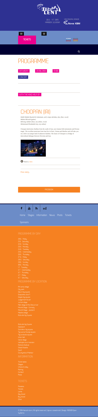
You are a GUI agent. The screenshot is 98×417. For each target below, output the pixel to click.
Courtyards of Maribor (25, 353)
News (52, 215)
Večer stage (22, 340)
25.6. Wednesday (24, 252)
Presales (21, 386)
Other (20, 399)
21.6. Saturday (23, 241)
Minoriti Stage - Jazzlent (26, 310)
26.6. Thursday (23, 254)
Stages (31, 215)
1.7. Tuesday (22, 267)
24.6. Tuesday (23, 249)
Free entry (25, 172)
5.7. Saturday (23, 278)
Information (42, 215)
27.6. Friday (22, 257)
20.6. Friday (22, 239)
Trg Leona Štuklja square (27, 332)
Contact (21, 372)
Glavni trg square (24, 292)
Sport (20, 350)
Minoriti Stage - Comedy (26, 307)
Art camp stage (23, 287)
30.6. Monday (23, 265)
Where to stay (23, 367)
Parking (20, 370)
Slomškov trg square (25, 329)
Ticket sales (22, 362)
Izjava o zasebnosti (54, 410)
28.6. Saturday (23, 260)
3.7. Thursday (23, 273)
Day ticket (21, 394)
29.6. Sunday (23, 262)
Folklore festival (23, 345)
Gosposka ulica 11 (24, 295)
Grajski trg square (24, 297)
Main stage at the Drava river (28, 305)
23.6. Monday (23, 247)
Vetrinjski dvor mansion (26, 342)
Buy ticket (21, 397)
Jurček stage (22, 302)
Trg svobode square (25, 335)
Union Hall (21, 337)
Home (22, 215)
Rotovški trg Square (25, 315)
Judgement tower (24, 300)
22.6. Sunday (23, 244)
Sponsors (24, 222)
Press (20, 375)
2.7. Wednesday (24, 270)
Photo (59, 215)
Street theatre (23, 348)
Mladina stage (23, 313)
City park (21, 289)
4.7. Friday (22, 275)
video (31, 162)
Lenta (20, 392)
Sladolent (21, 327)
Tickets (27, 39)
